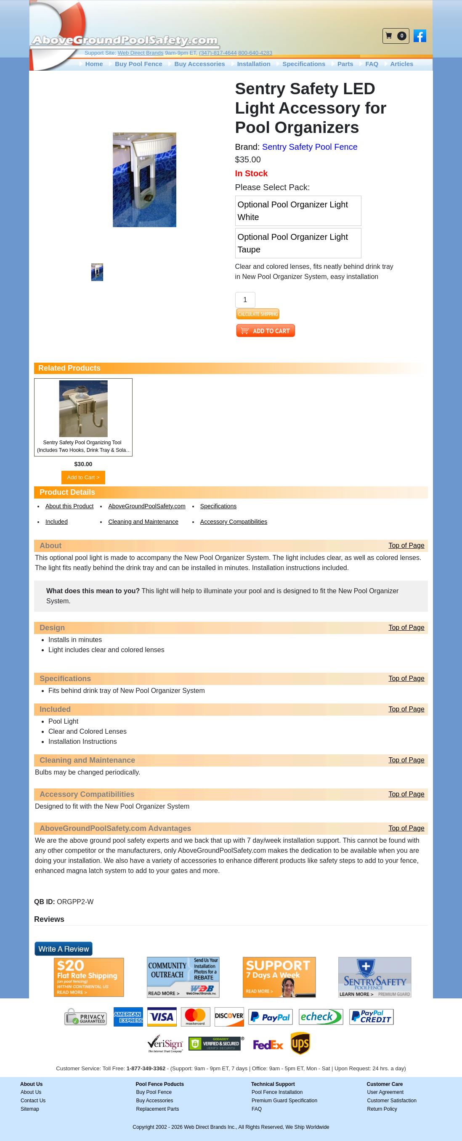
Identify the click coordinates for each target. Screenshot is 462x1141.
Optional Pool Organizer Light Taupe (293, 243)
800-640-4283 (255, 53)
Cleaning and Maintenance (143, 521)
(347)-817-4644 (218, 53)
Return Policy (382, 1109)
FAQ (367, 63)
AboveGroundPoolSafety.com (146, 506)
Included (56, 521)
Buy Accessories (195, 63)
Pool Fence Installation (277, 1092)
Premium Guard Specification (284, 1101)
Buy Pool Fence (134, 63)
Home (90, 63)
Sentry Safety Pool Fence (310, 146)
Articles (398, 63)
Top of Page (406, 545)
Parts (341, 63)
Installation (250, 63)
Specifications (299, 63)
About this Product (69, 506)
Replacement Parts (157, 1109)
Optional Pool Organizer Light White (293, 211)
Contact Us (33, 1101)
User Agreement (385, 1092)
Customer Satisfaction (392, 1101)
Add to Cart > (83, 477)
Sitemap (30, 1109)
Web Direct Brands (141, 53)
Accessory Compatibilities (234, 521)
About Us (31, 1092)
